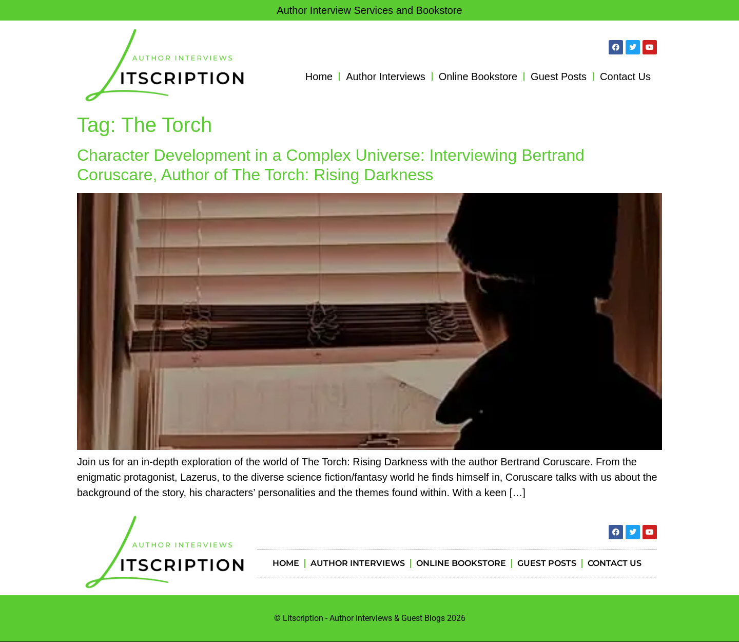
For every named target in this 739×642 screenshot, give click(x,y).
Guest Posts (559, 76)
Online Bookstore (478, 76)
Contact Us (625, 76)
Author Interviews (385, 76)
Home (319, 76)
